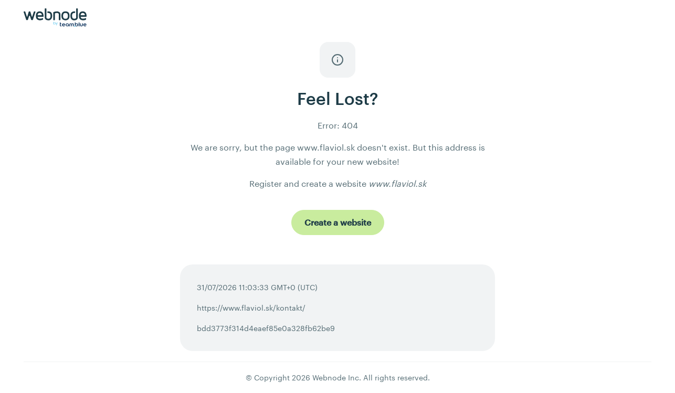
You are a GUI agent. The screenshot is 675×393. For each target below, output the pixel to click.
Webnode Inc (335, 377)
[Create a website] (337, 222)
